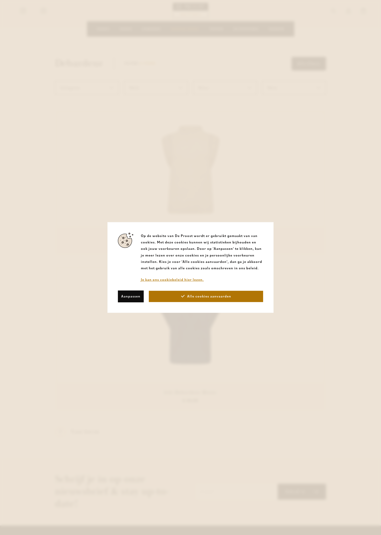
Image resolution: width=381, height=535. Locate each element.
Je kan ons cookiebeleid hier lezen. (172, 279)
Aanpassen (130, 296)
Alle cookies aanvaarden (206, 296)
